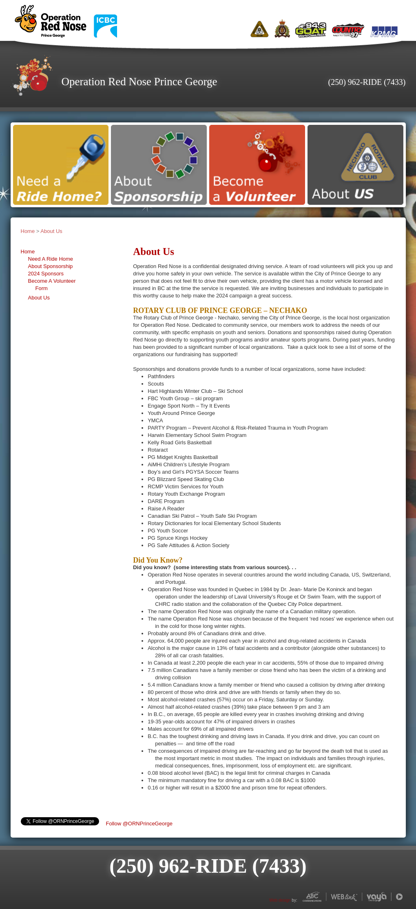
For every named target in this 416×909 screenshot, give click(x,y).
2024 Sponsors (46, 273)
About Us (51, 231)
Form (41, 288)
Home (28, 231)
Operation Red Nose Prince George (139, 81)
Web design (280, 900)
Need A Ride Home (50, 259)
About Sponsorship (50, 266)
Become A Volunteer (52, 281)
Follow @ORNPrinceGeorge (139, 823)
